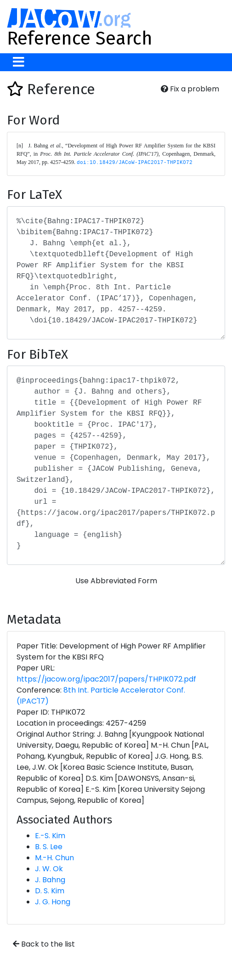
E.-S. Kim (50, 835)
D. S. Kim (49, 890)
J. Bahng (50, 879)
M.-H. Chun (54, 857)
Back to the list (44, 944)
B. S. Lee (48, 846)
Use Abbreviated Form (116, 580)
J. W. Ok (49, 868)
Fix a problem (190, 89)
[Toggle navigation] (18, 62)
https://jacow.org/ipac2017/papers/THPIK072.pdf (106, 679)
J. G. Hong (52, 902)
